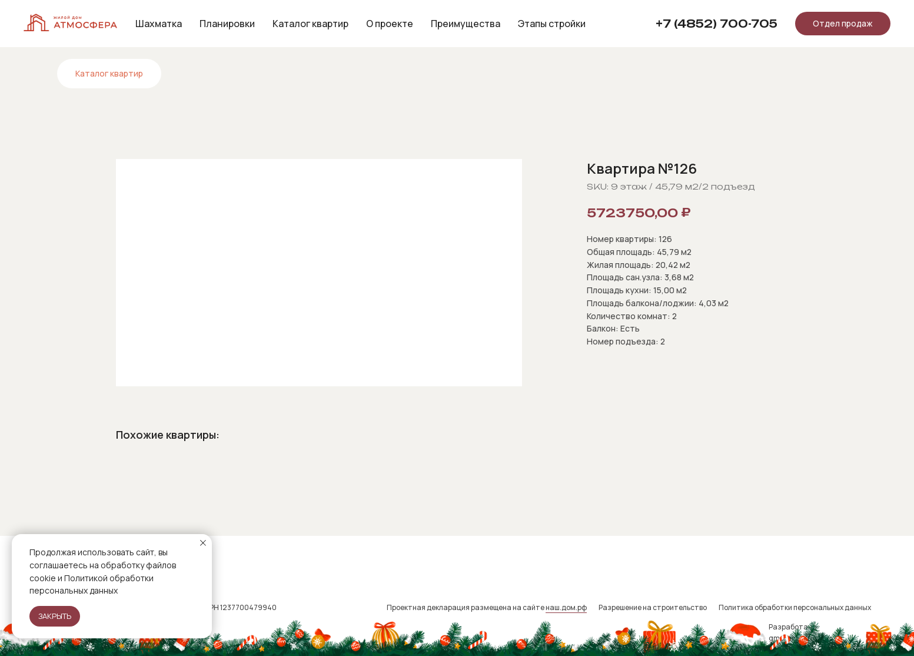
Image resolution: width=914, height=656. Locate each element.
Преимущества (465, 23)
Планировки (227, 23)
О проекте (389, 23)
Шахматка (158, 23)
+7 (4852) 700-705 (716, 23)
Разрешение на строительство (653, 607)
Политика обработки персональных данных (795, 607)
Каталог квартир (310, 23)
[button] (842, 23)
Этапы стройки (552, 23)
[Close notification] (203, 543)
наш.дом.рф (566, 607)
